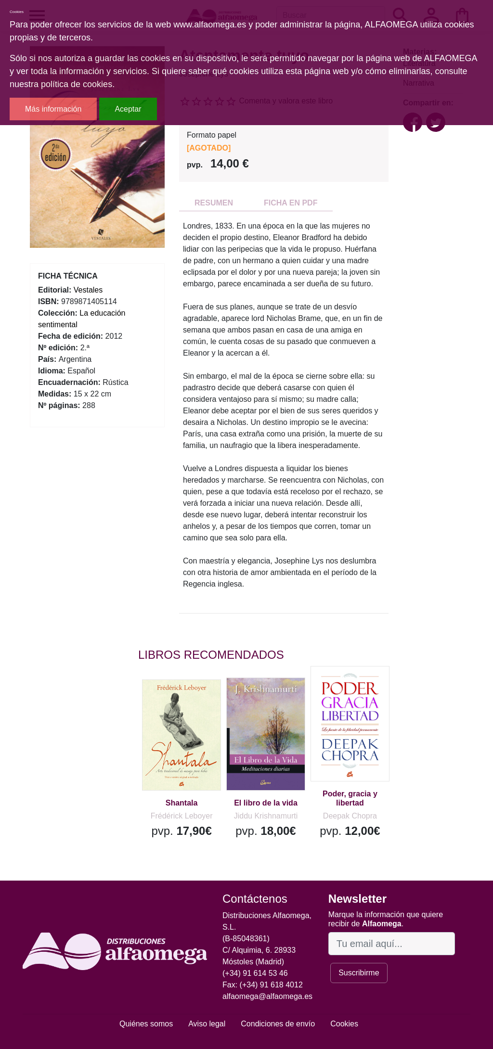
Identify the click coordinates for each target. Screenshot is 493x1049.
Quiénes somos (146, 1024)
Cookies (344, 1024)
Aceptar (128, 109)
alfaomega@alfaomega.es (267, 996)
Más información (53, 109)
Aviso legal (206, 1024)
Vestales (88, 290)
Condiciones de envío (278, 1024)
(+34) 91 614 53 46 (255, 973)
